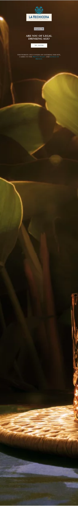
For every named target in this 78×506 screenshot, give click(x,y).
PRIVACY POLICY (39, 57)
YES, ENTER (39, 45)
